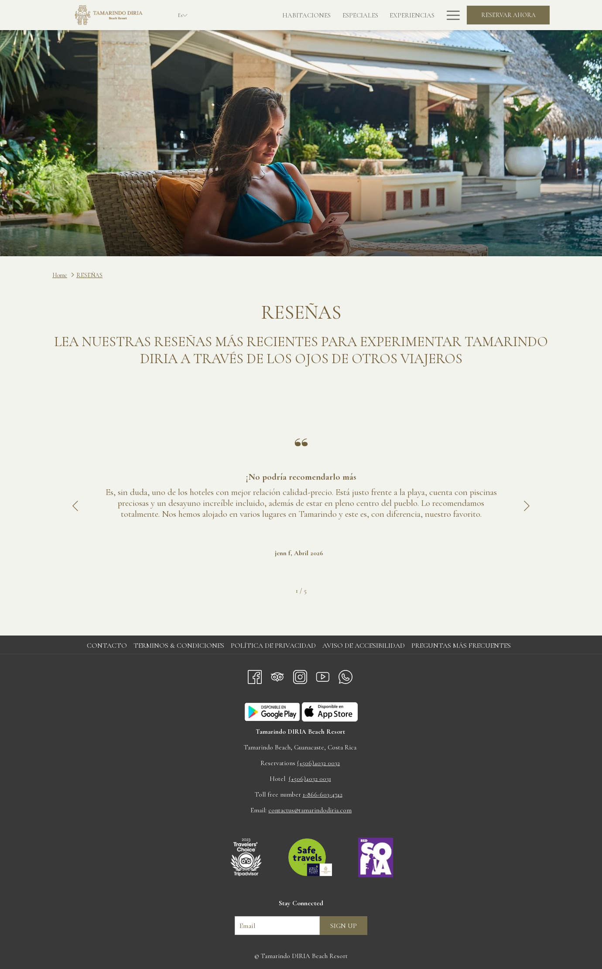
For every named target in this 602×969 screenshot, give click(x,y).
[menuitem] (108, 645)
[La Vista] (420, 15)
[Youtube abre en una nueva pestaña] (323, 675)
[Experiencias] (372, 15)
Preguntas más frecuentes (461, 645)
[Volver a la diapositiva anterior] (75, 506)
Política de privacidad (273, 645)
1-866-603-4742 (322, 794)
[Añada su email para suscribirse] (277, 925)
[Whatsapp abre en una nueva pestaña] (345, 675)
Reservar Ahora (508, 15)
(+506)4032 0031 (310, 779)
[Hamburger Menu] (450, 15)
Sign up (343, 925)
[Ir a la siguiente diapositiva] (526, 506)
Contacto (107, 645)
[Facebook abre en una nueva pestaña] (255, 675)
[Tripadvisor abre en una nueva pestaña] (277, 675)
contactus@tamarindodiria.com (310, 810)
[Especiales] (319, 15)
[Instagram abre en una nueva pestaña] (300, 675)
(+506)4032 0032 (318, 763)
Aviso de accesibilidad (363, 645)
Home (59, 275)
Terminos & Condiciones (178, 645)
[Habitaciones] (266, 15)
